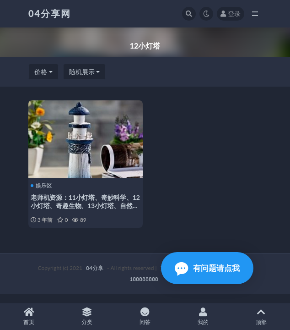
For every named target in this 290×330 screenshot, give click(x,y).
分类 (87, 316)
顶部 (261, 316)
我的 (203, 316)
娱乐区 (41, 185)
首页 (29, 316)
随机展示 (82, 72)
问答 (145, 316)
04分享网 (49, 13)
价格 (40, 72)
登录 (230, 13)
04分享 (94, 267)
